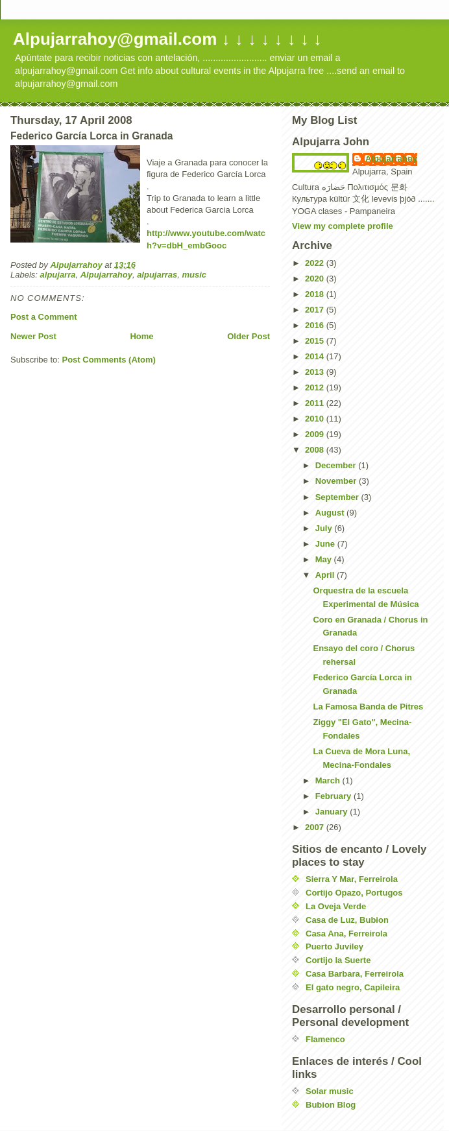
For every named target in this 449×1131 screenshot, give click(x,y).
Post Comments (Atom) (109, 359)
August (330, 513)
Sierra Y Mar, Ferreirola (352, 879)
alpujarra (58, 275)
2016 (315, 325)
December (336, 465)
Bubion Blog (331, 1105)
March (329, 780)
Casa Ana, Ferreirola (346, 933)
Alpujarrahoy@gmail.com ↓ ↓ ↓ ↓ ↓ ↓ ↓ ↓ (167, 39)
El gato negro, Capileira (353, 987)
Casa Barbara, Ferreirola (355, 974)
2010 (315, 418)
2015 (315, 341)
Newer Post (33, 336)
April (326, 575)
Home (141, 336)
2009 (315, 434)
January (332, 811)
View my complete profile (342, 226)
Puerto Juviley (334, 946)
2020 (315, 278)
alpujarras (157, 275)
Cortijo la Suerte (338, 960)
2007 (315, 827)
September (338, 497)
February (334, 796)
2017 (315, 310)
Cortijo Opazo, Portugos (354, 893)
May (324, 559)
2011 (315, 403)
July (325, 528)
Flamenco (325, 1039)
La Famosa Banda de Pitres (368, 706)
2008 (315, 450)
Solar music (330, 1091)
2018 (315, 294)
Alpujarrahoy (106, 275)
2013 (315, 372)
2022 (315, 263)
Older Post (248, 336)
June (326, 544)
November (337, 481)
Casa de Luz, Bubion (347, 920)
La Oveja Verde (336, 906)
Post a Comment (43, 317)
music (194, 275)
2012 (315, 387)
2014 (315, 356)
